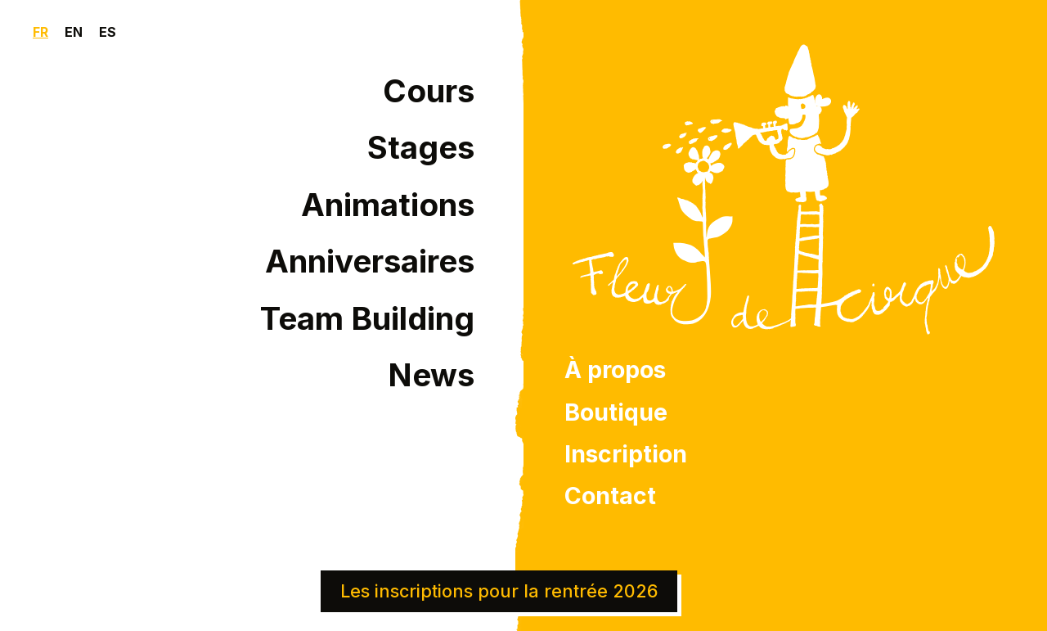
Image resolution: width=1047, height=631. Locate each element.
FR (40, 32)
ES (107, 32)
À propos (615, 369)
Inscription (625, 453)
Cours (428, 91)
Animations (387, 204)
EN (74, 32)
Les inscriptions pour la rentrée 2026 (499, 591)
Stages (420, 147)
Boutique (615, 412)
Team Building (367, 318)
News (431, 375)
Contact (610, 495)
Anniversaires (369, 261)
